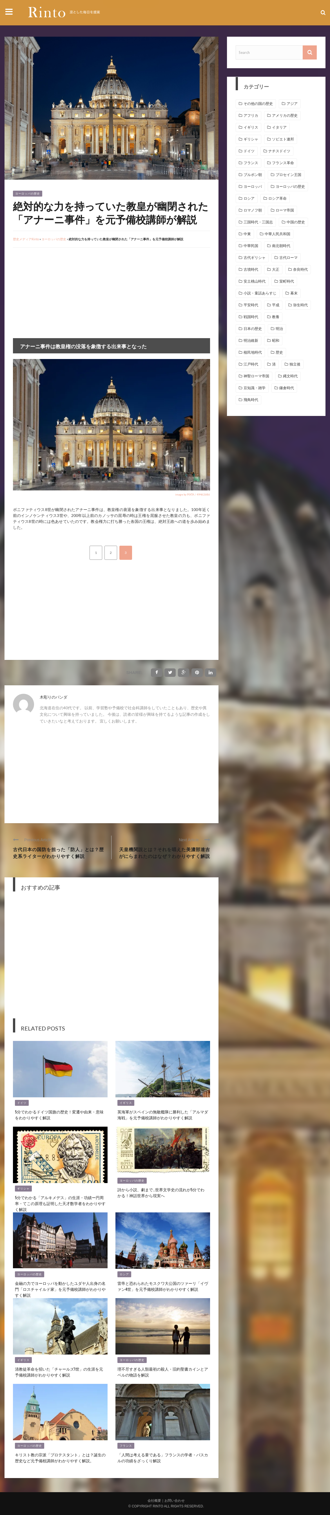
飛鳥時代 (251, 400)
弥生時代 (300, 305)
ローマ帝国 (285, 210)
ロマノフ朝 (253, 210)
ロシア (124, 1274)
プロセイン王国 (288, 175)
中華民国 (251, 246)
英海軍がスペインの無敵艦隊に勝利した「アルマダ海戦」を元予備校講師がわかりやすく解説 (162, 1114)
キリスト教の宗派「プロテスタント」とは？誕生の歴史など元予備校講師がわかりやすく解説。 (60, 1457)
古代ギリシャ (255, 258)
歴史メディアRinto (26, 239)
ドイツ (21, 1103)
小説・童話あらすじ (260, 293)
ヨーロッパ (253, 186)
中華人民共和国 (277, 234)
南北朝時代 (281, 246)
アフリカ (251, 115)
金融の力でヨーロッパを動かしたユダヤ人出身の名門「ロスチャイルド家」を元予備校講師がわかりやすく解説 (60, 1289)
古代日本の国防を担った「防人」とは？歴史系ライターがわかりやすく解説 (58, 852)
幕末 (294, 293)
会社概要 (154, 1501)
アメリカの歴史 (285, 115)
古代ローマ (288, 258)
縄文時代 (290, 376)
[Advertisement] (60, 293)
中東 (247, 234)
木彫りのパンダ (53, 697)
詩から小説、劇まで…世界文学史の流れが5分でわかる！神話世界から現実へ (160, 1192)
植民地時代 (253, 352)
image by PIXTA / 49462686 (192, 494)
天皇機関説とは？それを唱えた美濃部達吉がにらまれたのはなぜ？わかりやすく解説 (164, 852)
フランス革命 (283, 163)
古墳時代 (251, 269)
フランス (126, 1446)
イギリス (126, 1103)
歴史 (279, 352)
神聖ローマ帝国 (256, 376)
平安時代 (251, 305)
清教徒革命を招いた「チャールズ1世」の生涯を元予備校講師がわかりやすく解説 (59, 1372)
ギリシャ (23, 1188)
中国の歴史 (296, 222)
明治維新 (251, 340)
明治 (279, 329)
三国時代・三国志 (258, 222)
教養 (275, 317)
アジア (292, 104)
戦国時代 (251, 317)
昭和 (275, 340)
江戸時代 (251, 364)
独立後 (294, 364)
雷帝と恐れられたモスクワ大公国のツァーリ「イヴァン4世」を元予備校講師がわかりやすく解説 (162, 1286)
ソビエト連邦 (283, 139)
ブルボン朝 (253, 175)
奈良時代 (300, 269)
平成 (275, 305)
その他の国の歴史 (258, 104)
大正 (275, 269)
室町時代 (286, 281)
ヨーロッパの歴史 (27, 193)
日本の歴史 (253, 329)
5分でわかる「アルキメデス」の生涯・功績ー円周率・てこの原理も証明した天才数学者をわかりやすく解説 (60, 1203)
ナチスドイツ (279, 151)
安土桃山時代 (255, 281)
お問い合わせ (174, 1501)
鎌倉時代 (286, 388)
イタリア (279, 127)
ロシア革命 (277, 198)
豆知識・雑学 (255, 388)
